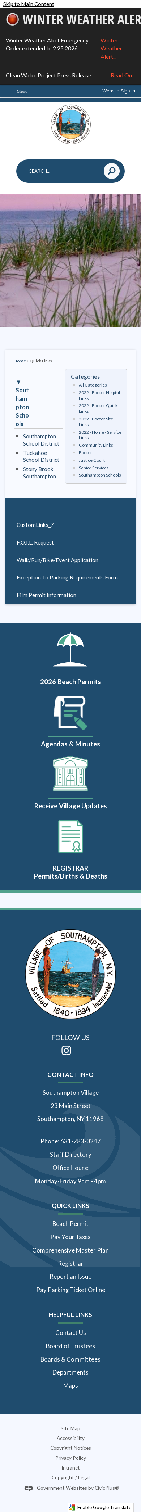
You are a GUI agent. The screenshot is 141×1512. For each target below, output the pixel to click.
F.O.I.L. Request (35, 542)
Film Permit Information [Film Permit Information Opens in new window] (46, 595)
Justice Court (92, 460)
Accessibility (71, 1438)
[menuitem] (70, 525)
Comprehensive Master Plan (70, 1250)
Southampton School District (41, 440)
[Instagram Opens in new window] (66, 1050)
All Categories (93, 385)
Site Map (70, 1428)
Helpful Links (70, 1314)
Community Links (96, 445)
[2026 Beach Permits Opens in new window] (70, 657)
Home (20, 361)
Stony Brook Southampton (39, 472)
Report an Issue (70, 1276)
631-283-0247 (80, 1141)
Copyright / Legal (71, 1477)
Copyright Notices (70, 1448)
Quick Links (70, 1205)
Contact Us (70, 1332)
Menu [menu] (22, 91)
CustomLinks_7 (35, 525)
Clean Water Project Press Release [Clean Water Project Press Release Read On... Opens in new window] (70, 75)
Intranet (70, 1467)
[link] (119, 91)
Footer (85, 452)
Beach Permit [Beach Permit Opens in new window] (70, 1223)
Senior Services (94, 467)
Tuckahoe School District (41, 456)
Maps (70, 1385)
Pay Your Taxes (70, 1237)
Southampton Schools (100, 475)
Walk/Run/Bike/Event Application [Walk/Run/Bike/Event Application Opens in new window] (57, 560)
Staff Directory (70, 1154)
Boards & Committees (70, 1359)
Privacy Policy (70, 1458)
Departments (70, 1372)
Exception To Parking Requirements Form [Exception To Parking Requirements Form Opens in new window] (67, 577)
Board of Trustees (70, 1346)
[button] (112, 171)
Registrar (71, 1263)
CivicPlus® (107, 1488)
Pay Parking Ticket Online (70, 1290)
